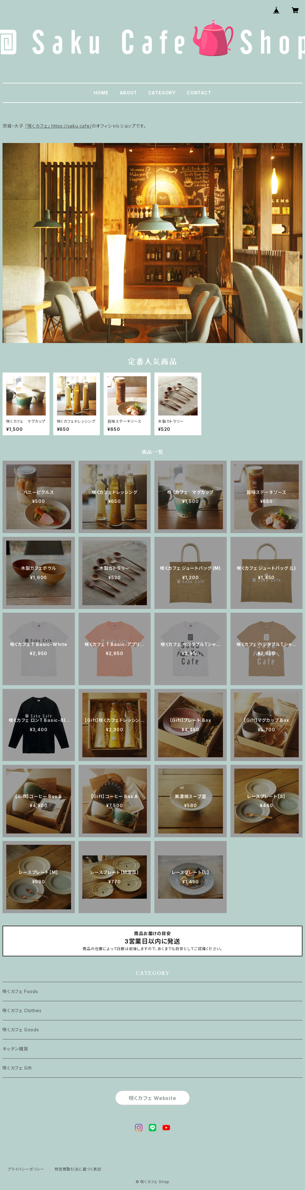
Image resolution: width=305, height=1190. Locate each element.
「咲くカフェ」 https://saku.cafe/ (58, 126)
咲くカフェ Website (152, 1098)
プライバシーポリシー (26, 1169)
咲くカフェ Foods (20, 991)
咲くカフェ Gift (17, 1068)
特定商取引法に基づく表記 (77, 1169)
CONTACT (199, 92)
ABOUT (128, 92)
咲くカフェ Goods (21, 1029)
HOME (101, 92)
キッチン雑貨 (15, 1048)
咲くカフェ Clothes (22, 1010)
